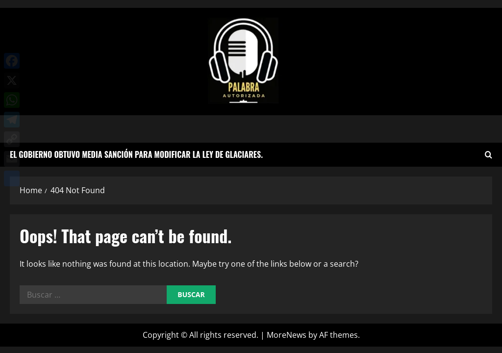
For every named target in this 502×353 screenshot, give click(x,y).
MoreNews (286, 334)
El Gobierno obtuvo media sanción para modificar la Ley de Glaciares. (136, 154)
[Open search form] (488, 154)
